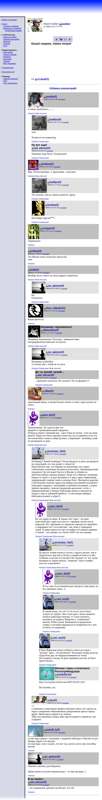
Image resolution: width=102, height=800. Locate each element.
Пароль (6, 61)
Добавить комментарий (63, 88)
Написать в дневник (12, 28)
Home (4, 24)
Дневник (7, 57)
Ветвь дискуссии (41, 113)
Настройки (8, 52)
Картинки (7, 59)
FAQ (5, 81)
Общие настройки (11, 39)
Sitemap (6, 41)
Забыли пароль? (10, 79)
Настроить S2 (8, 72)
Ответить (31, 113)
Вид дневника (9, 63)
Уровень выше (43, 141)
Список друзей (9, 54)
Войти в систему (9, 20)
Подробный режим (13, 30)
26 (54, 26)
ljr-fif (5, 46)
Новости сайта (9, 37)
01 (51, 26)
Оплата (6, 44)
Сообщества (7, 68)
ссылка (62, 99)
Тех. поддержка (10, 83)
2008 (48, 26)
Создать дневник (10, 26)
